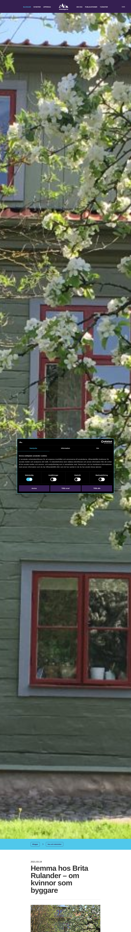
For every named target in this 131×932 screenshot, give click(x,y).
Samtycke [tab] (33, 448)
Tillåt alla (96, 488)
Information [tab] (65, 448)
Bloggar (27, 7)
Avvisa (34, 488)
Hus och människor (55, 844)
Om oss (79, 7)
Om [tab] (97, 448)
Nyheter (37, 7)
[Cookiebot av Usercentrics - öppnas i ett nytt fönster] (102, 442)
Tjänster (104, 7)
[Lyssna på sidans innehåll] (118, 7)
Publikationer (91, 7)
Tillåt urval (66, 488)
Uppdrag (47, 7)
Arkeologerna (63, 7)
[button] (114, 7)
